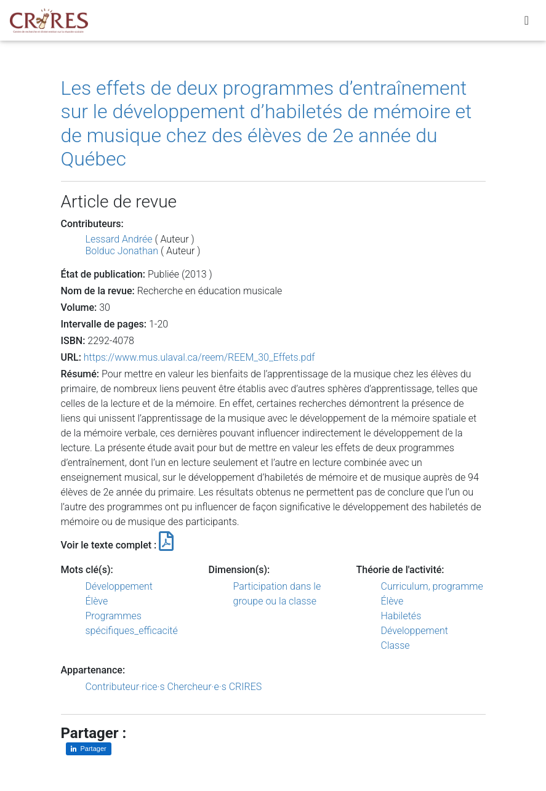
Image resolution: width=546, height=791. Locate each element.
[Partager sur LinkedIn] (88, 748)
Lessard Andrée (119, 239)
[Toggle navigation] (526, 22)
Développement (119, 586)
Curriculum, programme (432, 586)
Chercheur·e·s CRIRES (214, 687)
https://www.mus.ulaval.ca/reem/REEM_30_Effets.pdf (199, 357)
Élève (97, 601)
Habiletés (401, 616)
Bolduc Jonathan (122, 251)
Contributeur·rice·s (125, 687)
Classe (395, 645)
